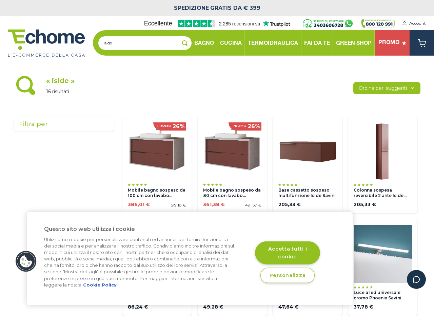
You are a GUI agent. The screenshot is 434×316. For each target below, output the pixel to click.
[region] (190, 258)
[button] (26, 261)
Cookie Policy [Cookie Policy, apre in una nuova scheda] (100, 285)
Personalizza (288, 275)
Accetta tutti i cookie (287, 252)
